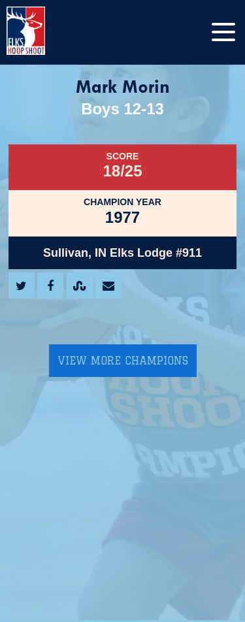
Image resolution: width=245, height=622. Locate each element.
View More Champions (122, 361)
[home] (39, 32)
